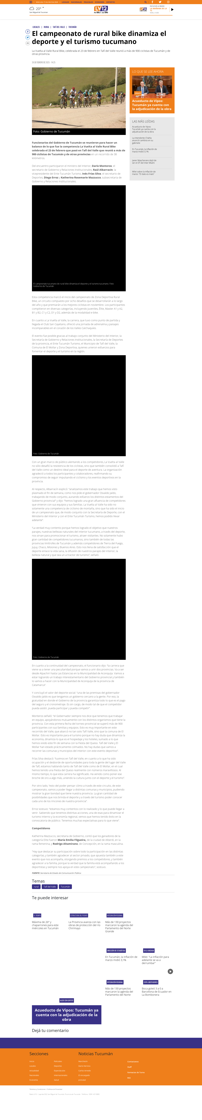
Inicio (32, 1061)
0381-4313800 (94, 1094)
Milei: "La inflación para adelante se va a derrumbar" (155, 960)
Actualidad (34, 1070)
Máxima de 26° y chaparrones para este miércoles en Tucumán (45, 925)
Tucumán (65, 886)
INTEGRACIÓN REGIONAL (115, 915)
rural (36, 886)
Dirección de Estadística (116, 950)
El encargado (84, 1075)
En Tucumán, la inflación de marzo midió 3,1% (144, 150)
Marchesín (83, 1061)
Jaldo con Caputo (66, 1000)
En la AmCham (149, 950)
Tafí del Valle (50, 886)
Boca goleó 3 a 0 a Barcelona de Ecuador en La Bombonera (156, 991)
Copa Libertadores (151, 982)
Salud (56, 1080)
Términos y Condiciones (37, 1089)
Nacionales (76, 2)
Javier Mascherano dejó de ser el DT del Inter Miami (144, 161)
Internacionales (60, 1075)
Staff (129, 1067)
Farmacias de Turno (136, 1072)
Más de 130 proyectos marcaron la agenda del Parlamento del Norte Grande (119, 926)
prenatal (82, 1080)
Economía (99, 2)
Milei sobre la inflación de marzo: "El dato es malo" (144, 172)
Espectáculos (59, 1070)
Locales (65, 2)
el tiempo (37, 915)
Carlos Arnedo (84, 1070)
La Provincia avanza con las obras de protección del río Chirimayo (84, 925)
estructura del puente (78, 915)
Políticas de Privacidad (54, 1089)
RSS (129, 1078)
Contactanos (133, 1061)
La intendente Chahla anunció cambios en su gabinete (142, 140)
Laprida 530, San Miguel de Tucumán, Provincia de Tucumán (59, 1094)
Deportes (110, 2)
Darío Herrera (84, 1066)
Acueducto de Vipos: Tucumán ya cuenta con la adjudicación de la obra (151, 105)
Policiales (88, 2)
